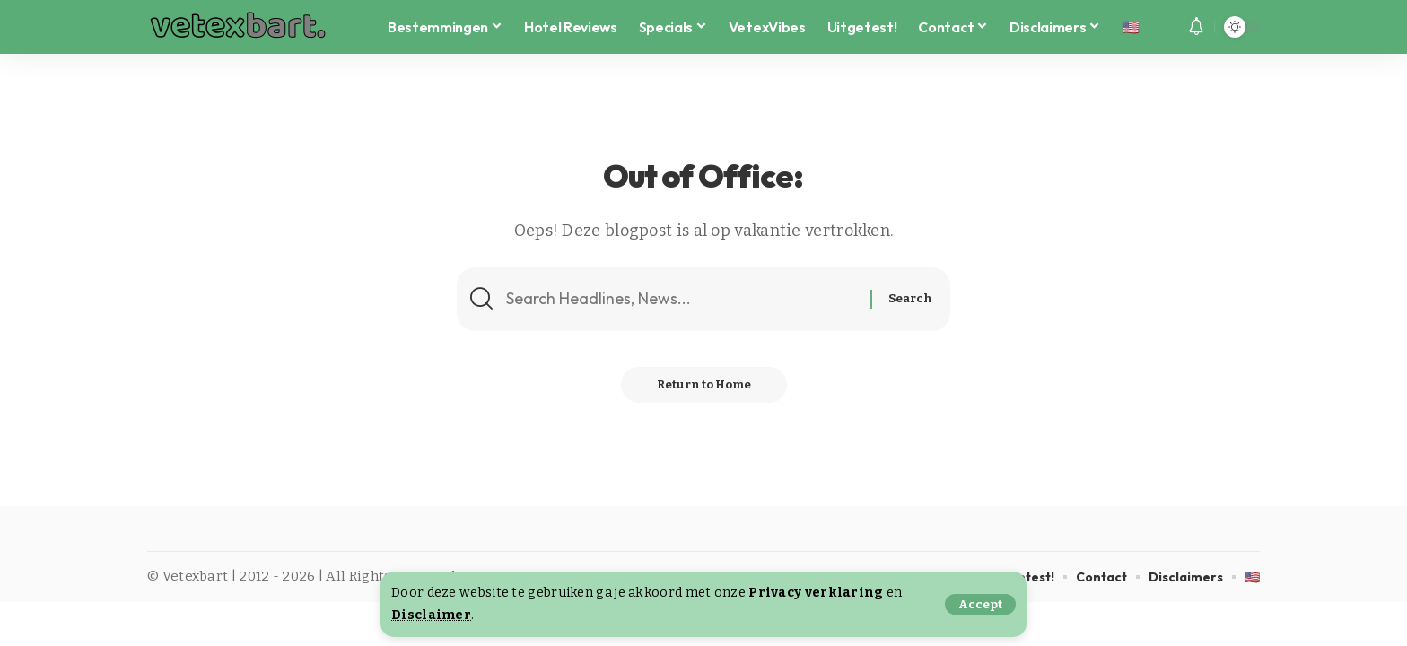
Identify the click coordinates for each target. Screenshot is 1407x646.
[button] (980, 604)
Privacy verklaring (815, 592)
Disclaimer (431, 615)
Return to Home (704, 384)
